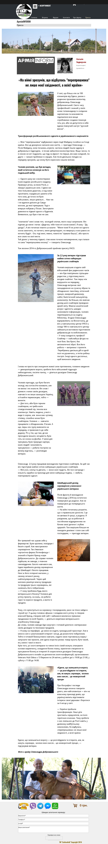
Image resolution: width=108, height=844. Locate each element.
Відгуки (55, 17)
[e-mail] (53, 823)
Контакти (66, 17)
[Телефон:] (53, 819)
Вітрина (45, 17)
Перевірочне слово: (54, 835)
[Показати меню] (35, 6)
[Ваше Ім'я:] (53, 815)
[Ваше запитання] (53, 829)
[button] (33, 804)
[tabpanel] (45, 7)
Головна (34, 17)
